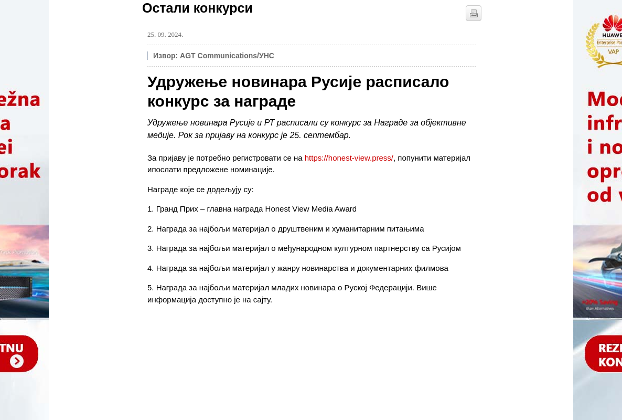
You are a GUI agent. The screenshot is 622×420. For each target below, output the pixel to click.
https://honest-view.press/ (349, 157)
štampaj (473, 13)
